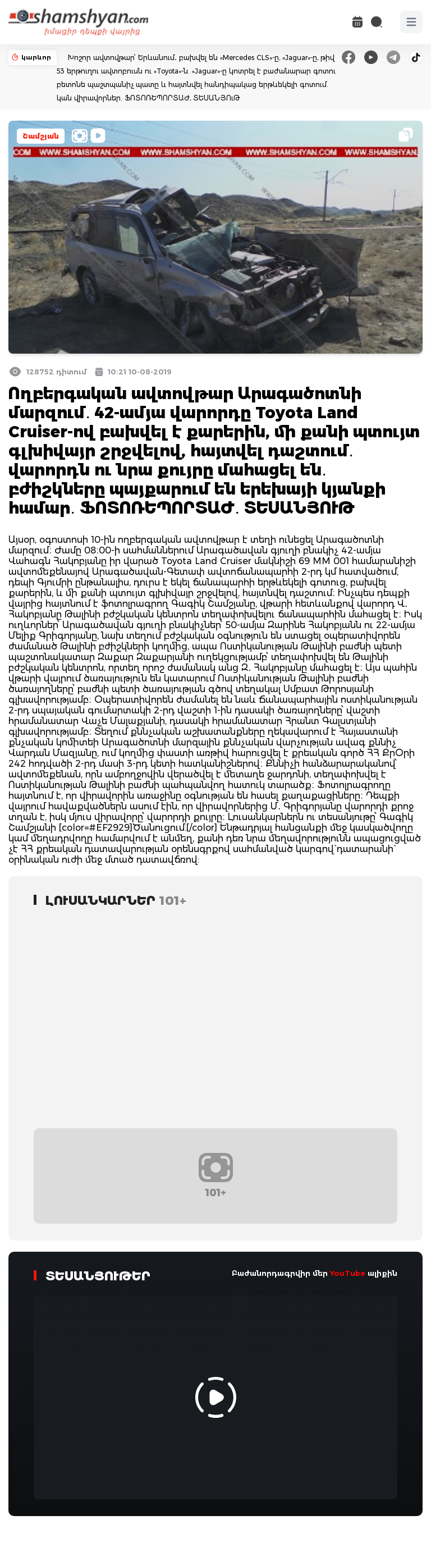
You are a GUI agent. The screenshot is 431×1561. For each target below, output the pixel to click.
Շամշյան (40, 136)
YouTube (347, 1273)
